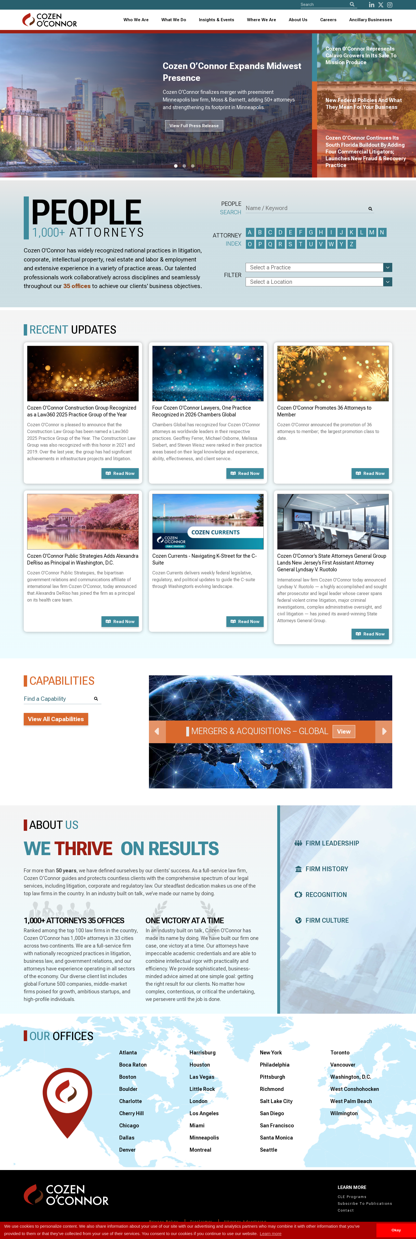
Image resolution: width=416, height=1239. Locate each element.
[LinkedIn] (371, 5)
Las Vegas (202, 1077)
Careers (328, 19)
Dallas (127, 1138)
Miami (197, 1125)
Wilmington (344, 1113)
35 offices (77, 286)
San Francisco (277, 1125)
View (344, 731)
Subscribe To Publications (365, 1204)
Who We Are (136, 19)
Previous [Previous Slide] (157, 732)
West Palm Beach (351, 1101)
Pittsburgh (272, 1077)
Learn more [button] (270, 1233)
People (230, 208)
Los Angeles (204, 1113)
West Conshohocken (354, 1089)
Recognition (319, 894)
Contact (346, 1210)
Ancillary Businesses (370, 19)
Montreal (200, 1150)
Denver (127, 1150)
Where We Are (261, 19)
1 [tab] (176, 166)
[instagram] (389, 5)
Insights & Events (216, 19)
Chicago (129, 1125)
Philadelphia (275, 1065)
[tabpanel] (159, 105)
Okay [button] (396, 1230)
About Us (298, 19)
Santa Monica (276, 1138)
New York (271, 1053)
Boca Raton (133, 1065)
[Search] (352, 4)
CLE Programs (352, 1197)
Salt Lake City (276, 1101)
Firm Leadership (325, 843)
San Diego (272, 1113)
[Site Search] (329, 4)
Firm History (319, 869)
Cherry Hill (131, 1113)
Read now (120, 473)
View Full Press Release (194, 125)
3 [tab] (193, 166)
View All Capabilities (56, 719)
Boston (127, 1077)
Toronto (340, 1053)
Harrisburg (203, 1053)
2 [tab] (184, 166)
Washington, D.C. (350, 1077)
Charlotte (130, 1101)
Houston (200, 1065)
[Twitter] (381, 5)
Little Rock (202, 1089)
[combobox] (217, 20)
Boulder (128, 1089)
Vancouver (343, 1065)
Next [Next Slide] (383, 732)
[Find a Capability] (62, 698)
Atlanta (128, 1053)
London (198, 1101)
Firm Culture (320, 920)
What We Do (173, 19)
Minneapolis (204, 1138)
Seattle (268, 1150)
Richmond (272, 1089)
